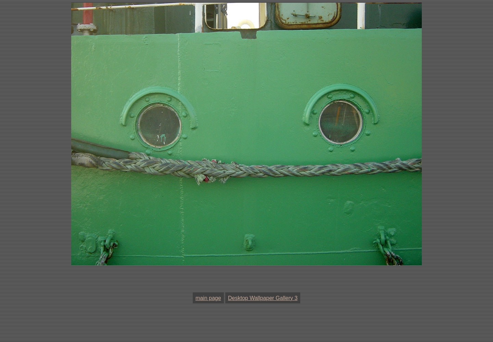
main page (208, 298)
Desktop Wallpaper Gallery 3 (263, 298)
